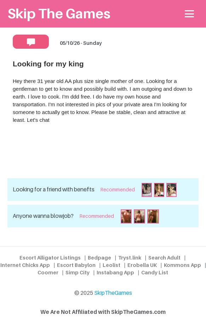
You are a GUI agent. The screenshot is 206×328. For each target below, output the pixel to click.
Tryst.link (129, 258)
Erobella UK (142, 265)
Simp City (77, 272)
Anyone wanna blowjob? (43, 216)
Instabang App (115, 272)
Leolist (111, 265)
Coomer (48, 272)
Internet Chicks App (25, 265)
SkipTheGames (113, 293)
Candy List (154, 272)
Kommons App (182, 265)
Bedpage (99, 258)
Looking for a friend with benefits (54, 189)
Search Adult (164, 258)
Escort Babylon (76, 265)
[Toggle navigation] (189, 14)
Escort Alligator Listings (50, 258)
